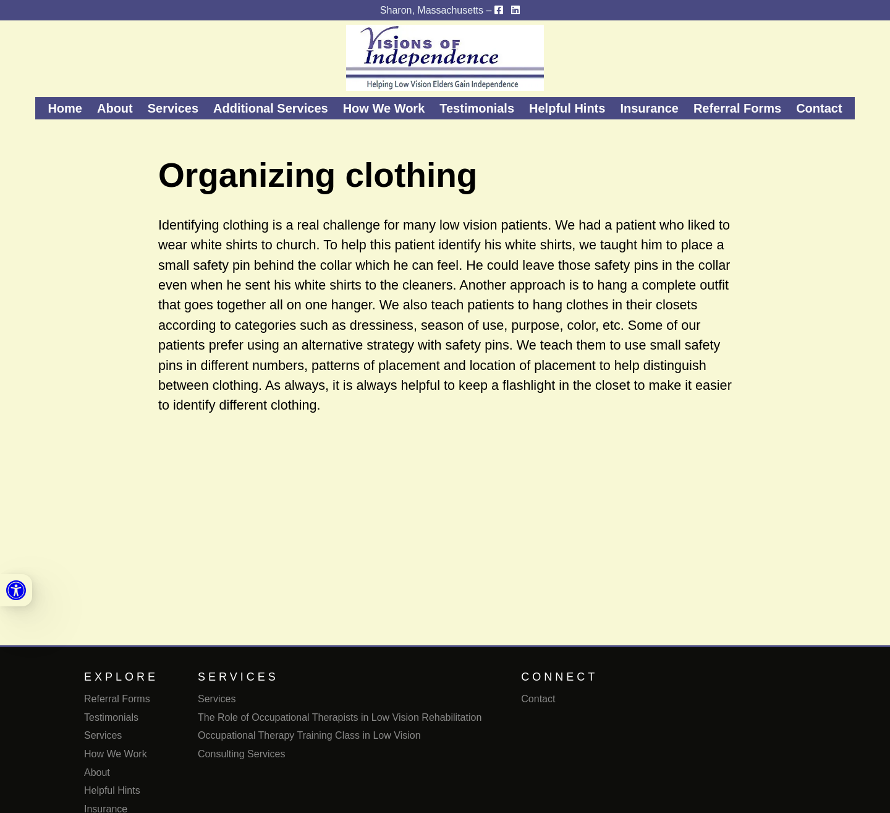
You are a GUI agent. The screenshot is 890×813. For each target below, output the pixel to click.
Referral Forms (737, 108)
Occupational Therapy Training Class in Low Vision (309, 735)
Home (65, 108)
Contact (819, 108)
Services (173, 108)
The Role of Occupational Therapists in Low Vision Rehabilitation (339, 717)
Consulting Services (241, 754)
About (115, 108)
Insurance (649, 108)
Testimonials (476, 108)
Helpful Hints (567, 108)
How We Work (384, 108)
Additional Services (270, 108)
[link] (16, 590)
